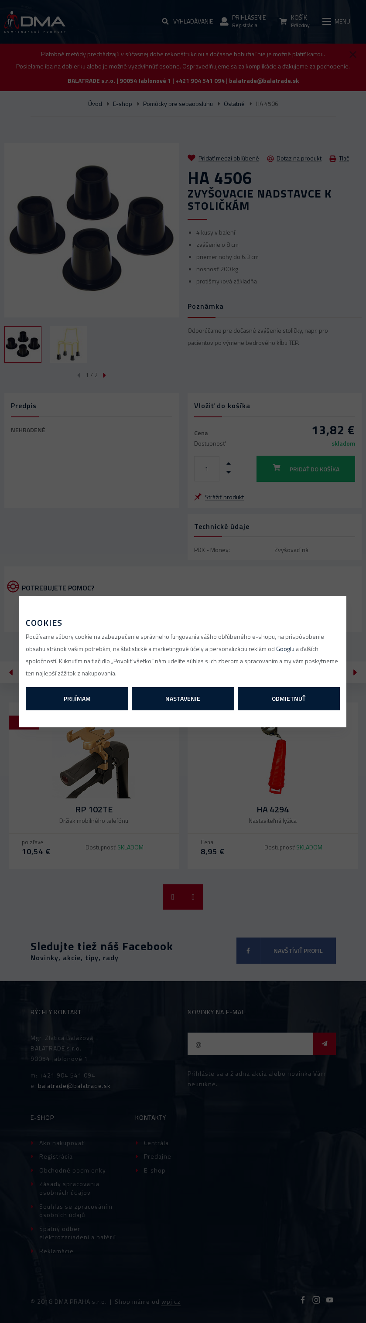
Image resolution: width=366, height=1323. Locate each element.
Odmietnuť (288, 698)
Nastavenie (182, 698)
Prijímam (77, 698)
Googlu (285, 648)
